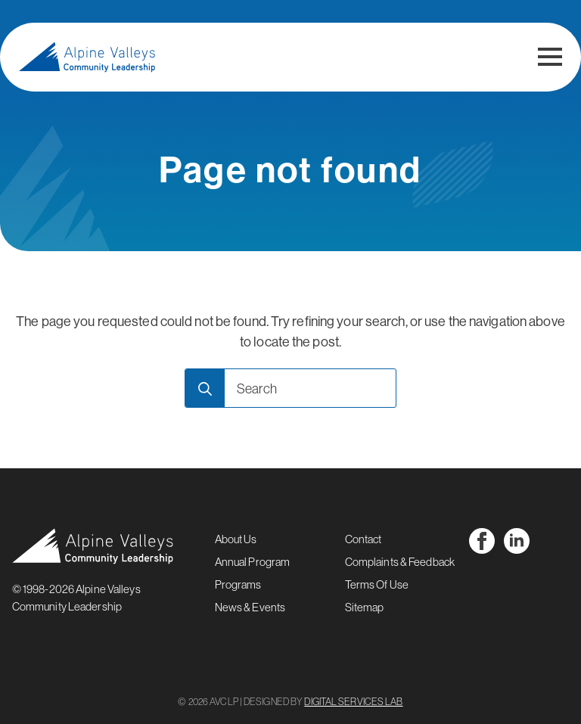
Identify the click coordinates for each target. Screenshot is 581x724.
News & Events (250, 607)
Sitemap (364, 607)
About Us (236, 539)
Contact (363, 539)
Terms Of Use (377, 584)
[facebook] (482, 541)
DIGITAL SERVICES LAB (353, 701)
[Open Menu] (550, 57)
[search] (205, 389)
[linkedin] (517, 541)
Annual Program (252, 561)
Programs (238, 584)
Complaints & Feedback (400, 561)
